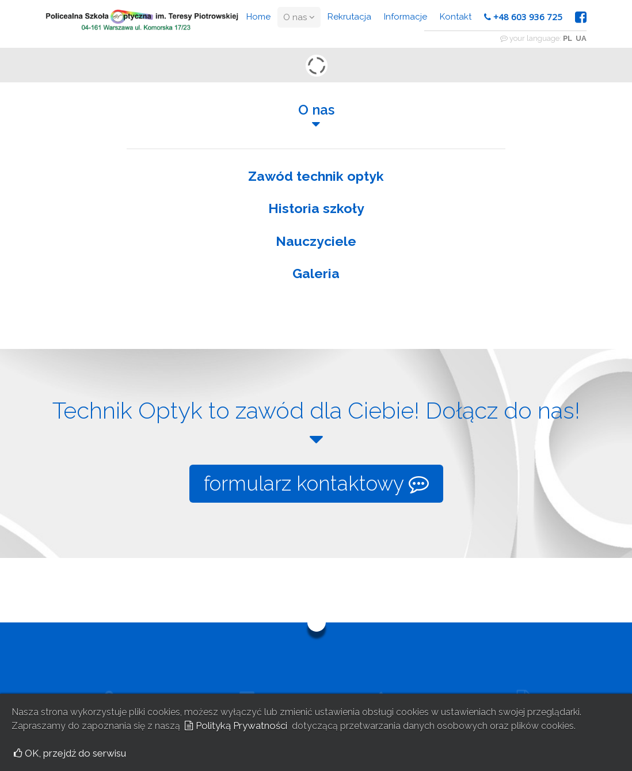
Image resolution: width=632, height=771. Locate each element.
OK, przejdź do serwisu (70, 753)
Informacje (405, 17)
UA (581, 38)
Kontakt (455, 17)
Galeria (316, 273)
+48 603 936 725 (523, 16)
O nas (299, 17)
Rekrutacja (349, 17)
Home (258, 17)
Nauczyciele (316, 241)
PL (567, 38)
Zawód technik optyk (316, 176)
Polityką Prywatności (236, 725)
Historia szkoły (316, 208)
